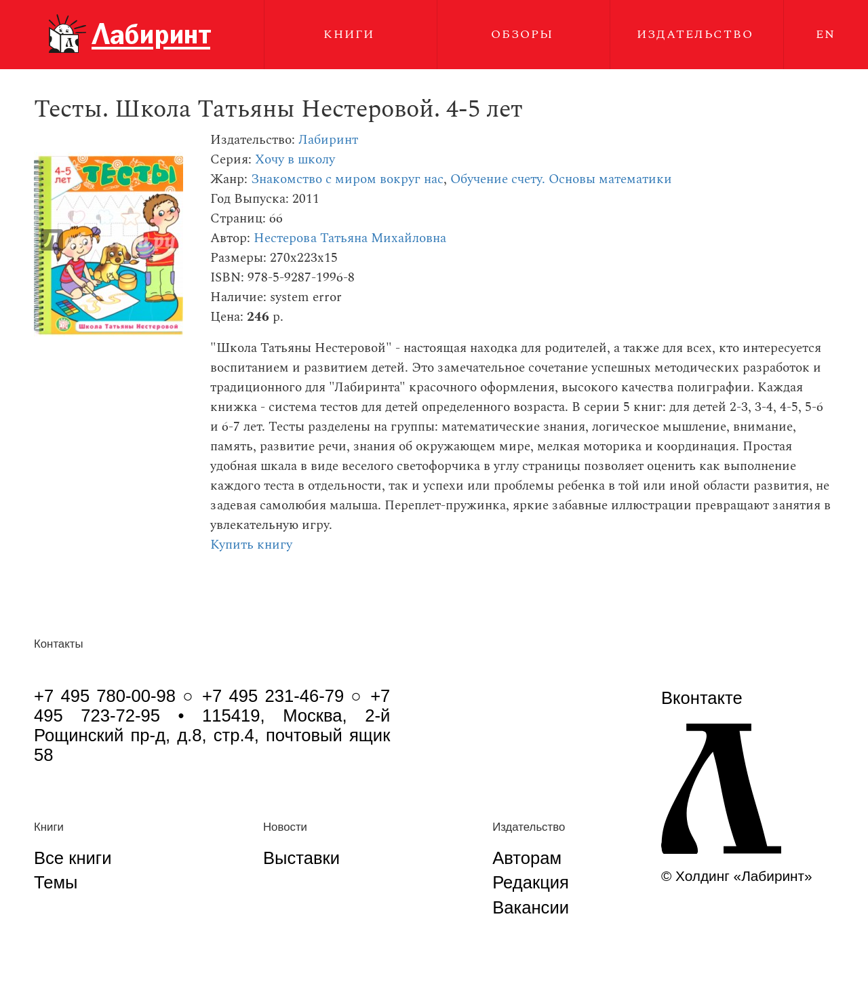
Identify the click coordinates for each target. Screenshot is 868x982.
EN (825, 34)
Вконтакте (702, 697)
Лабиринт (328, 140)
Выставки (301, 857)
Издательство (695, 34)
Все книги (72, 857)
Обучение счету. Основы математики (561, 179)
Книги (348, 34)
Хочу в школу (295, 160)
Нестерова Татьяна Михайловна (350, 238)
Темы (55, 882)
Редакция (530, 882)
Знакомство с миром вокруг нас (347, 179)
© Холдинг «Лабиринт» (736, 876)
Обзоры (522, 34)
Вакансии (530, 907)
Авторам (526, 857)
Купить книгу (251, 545)
